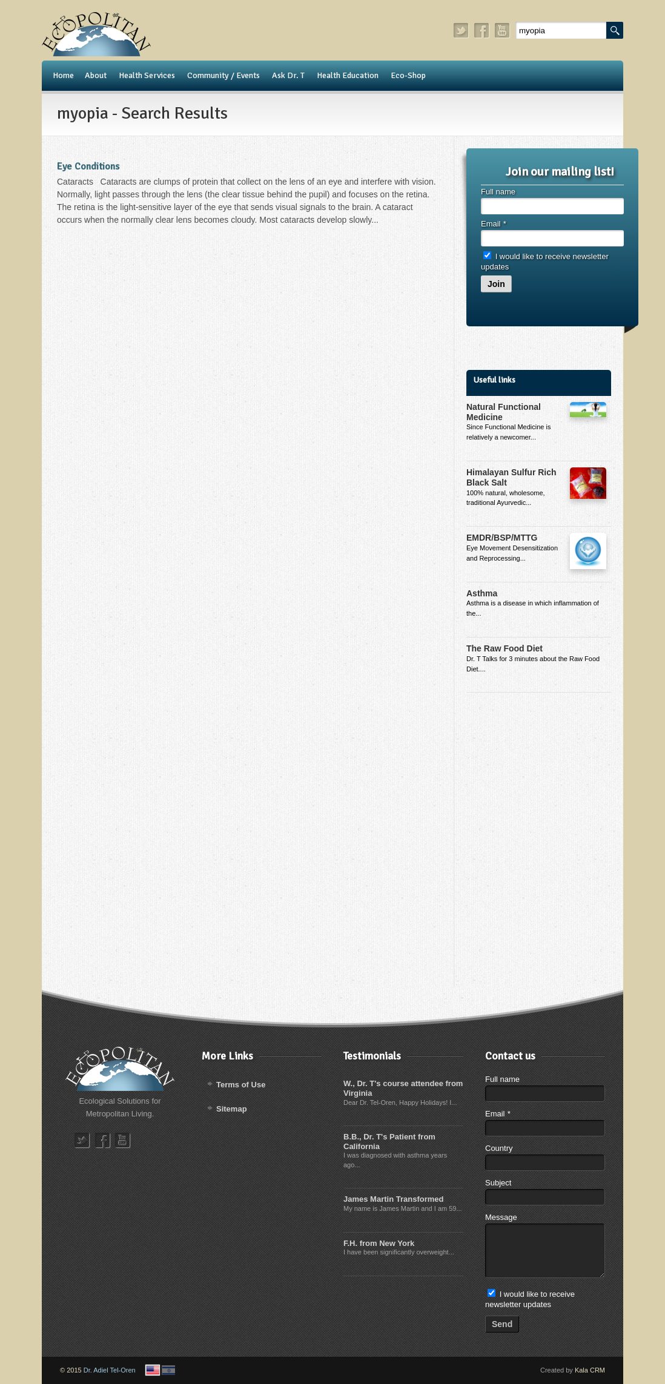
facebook (482, 30)
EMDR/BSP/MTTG (501, 537)
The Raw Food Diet (504, 648)
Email (493, 223)
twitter (461, 30)
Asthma (481, 593)
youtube (503, 30)
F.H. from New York (378, 1243)
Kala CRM (590, 1370)
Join (496, 284)
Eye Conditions (88, 166)
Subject (498, 1182)
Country (499, 1148)
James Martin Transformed (393, 1199)
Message (501, 1217)
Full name (498, 191)
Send (502, 1324)
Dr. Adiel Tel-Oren (110, 1370)
